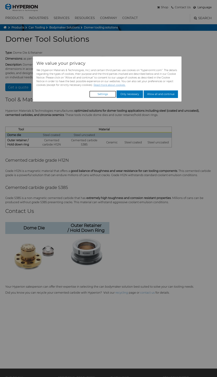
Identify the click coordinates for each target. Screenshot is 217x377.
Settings (103, 94)
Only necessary (129, 94)
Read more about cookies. (110, 85)
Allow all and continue (160, 94)
